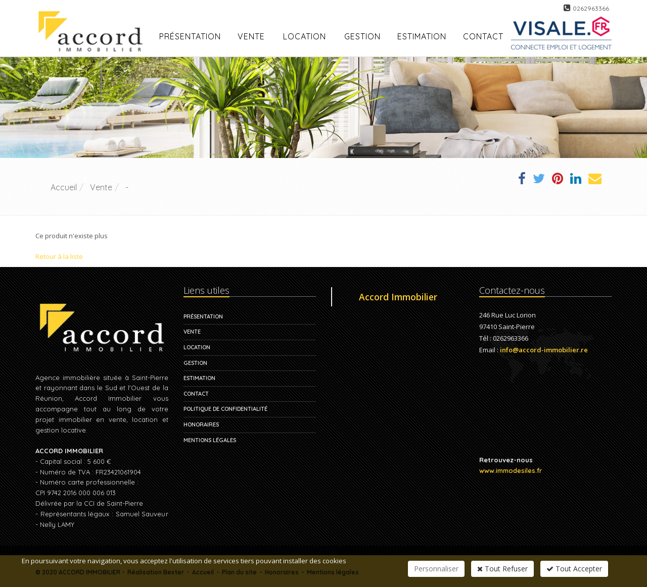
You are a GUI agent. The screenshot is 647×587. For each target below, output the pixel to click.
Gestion (195, 362)
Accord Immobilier (398, 297)
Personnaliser (436, 568)
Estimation (199, 378)
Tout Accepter (574, 568)
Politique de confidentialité (225, 408)
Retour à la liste (59, 256)
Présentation (203, 316)
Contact (196, 393)
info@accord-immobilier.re (544, 349)
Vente (251, 36)
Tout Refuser (502, 568)
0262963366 (591, 8)
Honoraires (201, 424)
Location (304, 36)
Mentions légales (209, 440)
